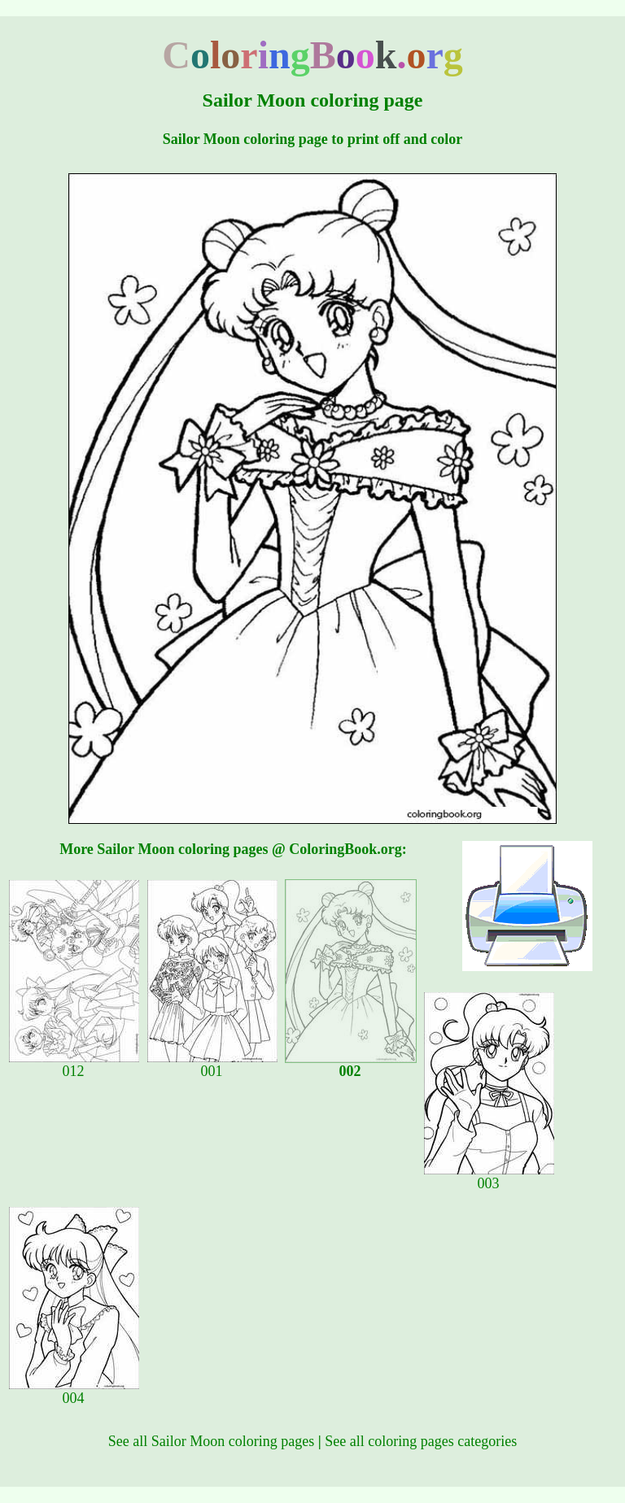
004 (74, 1391)
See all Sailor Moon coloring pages (211, 1441)
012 (74, 1064)
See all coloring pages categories (421, 1441)
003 (489, 1177)
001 (212, 1064)
